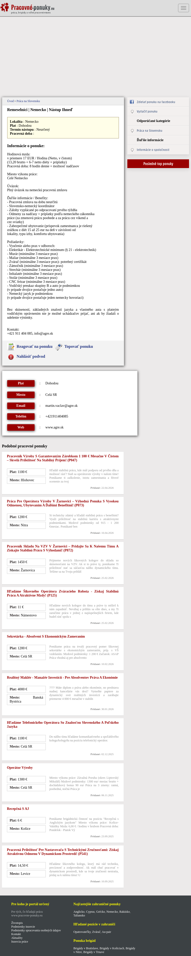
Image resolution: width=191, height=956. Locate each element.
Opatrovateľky (82, 932)
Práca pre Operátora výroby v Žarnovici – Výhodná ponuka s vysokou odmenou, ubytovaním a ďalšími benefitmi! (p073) (63, 503)
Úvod (11, 101)
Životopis (17, 923)
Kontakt (16, 934)
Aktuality (16, 938)
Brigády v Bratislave (85, 948)
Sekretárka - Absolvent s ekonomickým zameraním (46, 636)
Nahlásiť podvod (31, 356)
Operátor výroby (20, 768)
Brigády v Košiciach (112, 948)
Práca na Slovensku (28, 101)
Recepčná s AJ (18, 809)
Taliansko (79, 915)
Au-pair (106, 932)
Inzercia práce (19, 941)
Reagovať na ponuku (34, 346)
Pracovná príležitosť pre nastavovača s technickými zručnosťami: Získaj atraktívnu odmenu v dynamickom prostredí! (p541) (63, 852)
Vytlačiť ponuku (147, 111)
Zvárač (96, 932)
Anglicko (79, 911)
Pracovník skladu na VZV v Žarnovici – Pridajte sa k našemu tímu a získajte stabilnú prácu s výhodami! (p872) (63, 548)
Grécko (100, 911)
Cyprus (90, 911)
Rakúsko (124, 911)
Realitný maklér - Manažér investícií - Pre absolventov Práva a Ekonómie (62, 677)
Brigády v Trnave (93, 952)
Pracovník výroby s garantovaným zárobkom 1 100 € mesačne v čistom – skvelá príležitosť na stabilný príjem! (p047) (63, 458)
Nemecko (112, 911)
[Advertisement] (95, 57)
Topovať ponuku (78, 346)
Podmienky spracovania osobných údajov (36, 930)
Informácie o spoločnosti (153, 150)
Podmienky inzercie (23, 926)
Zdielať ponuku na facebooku (156, 102)
